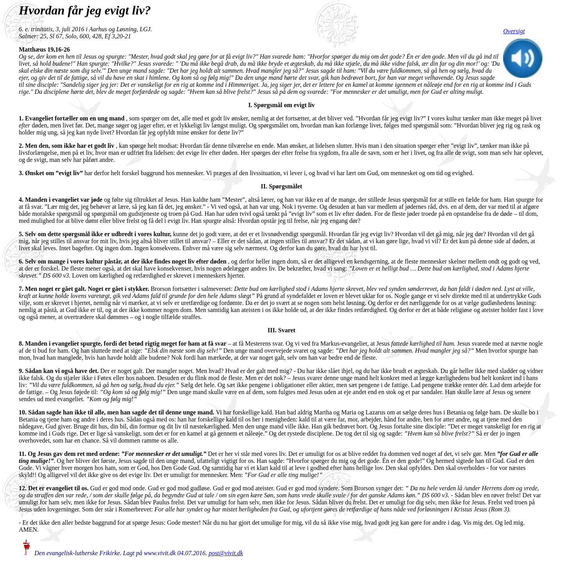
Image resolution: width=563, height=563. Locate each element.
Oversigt (514, 31)
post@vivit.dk (225, 553)
